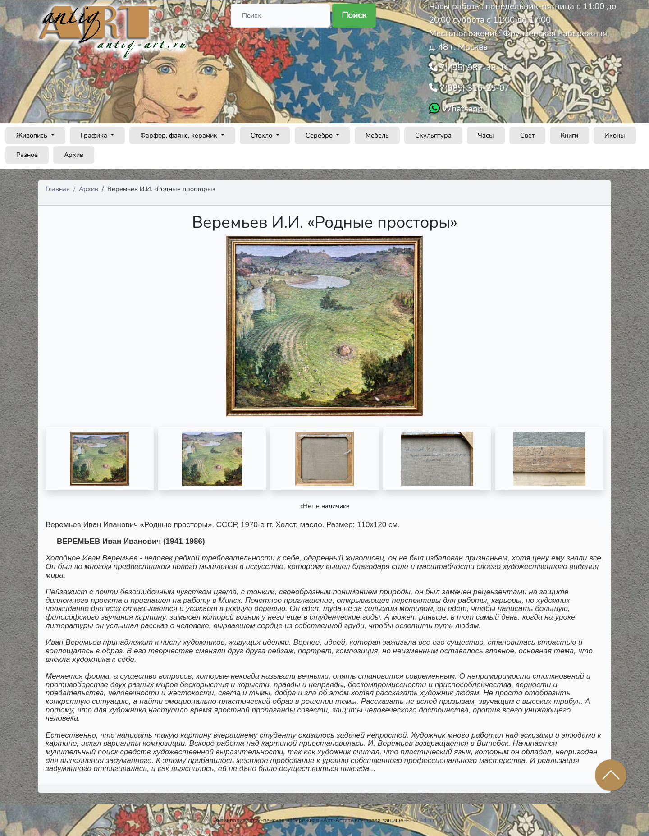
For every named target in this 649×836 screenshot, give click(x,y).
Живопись (32, 135)
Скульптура (433, 135)
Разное (27, 154)
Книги (569, 135)
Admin (427, 820)
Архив (73, 154)
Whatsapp (461, 109)
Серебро (320, 135)
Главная (58, 188)
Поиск (354, 15)
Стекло (262, 135)
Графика (95, 135)
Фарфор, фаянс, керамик (179, 135)
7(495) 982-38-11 (473, 67)
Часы (486, 135)
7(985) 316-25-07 (473, 88)
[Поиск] (280, 16)
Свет (527, 135)
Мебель (377, 135)
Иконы (614, 135)
